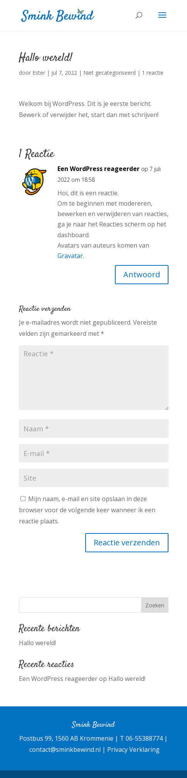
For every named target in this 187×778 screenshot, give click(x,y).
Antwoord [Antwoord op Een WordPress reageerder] (141, 274)
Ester (38, 72)
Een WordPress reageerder (98, 168)
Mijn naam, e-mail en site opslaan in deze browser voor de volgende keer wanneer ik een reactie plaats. (87, 510)
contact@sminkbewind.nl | (68, 749)
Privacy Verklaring (133, 749)
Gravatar (70, 256)
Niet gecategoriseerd (109, 72)
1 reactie (152, 72)
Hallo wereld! (37, 643)
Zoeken (154, 605)
